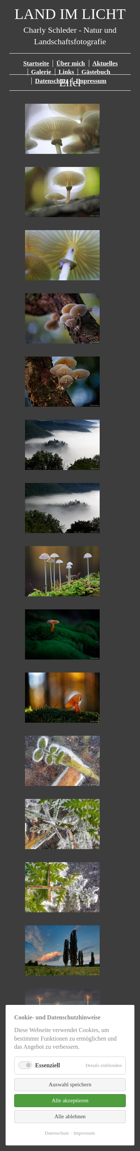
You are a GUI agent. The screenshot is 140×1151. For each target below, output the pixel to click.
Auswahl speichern (70, 1084)
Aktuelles (105, 63)
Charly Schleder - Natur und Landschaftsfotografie (70, 29)
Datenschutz (57, 1133)
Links (66, 71)
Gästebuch (95, 71)
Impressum (84, 1133)
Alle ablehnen (70, 1116)
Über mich (70, 63)
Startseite (36, 63)
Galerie (41, 71)
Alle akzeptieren (70, 1100)
